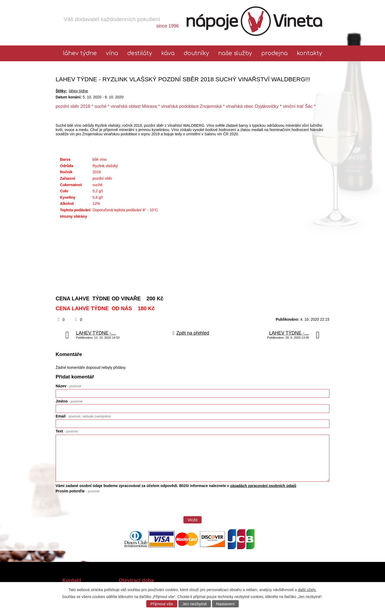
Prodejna (274, 53)
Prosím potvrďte (77, 491)
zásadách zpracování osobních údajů (263, 486)
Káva (168, 53)
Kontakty (309, 53)
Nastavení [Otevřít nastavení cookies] (225, 604)
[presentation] (96, 506)
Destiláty (139, 53)
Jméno (69, 401)
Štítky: (61, 91)
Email (83, 416)
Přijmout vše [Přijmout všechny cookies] (162, 604)
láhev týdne (80, 53)
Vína (112, 53)
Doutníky (196, 53)
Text (67, 431)
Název (68, 386)
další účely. (307, 590)
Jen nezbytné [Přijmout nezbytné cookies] (194, 604)
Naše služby (235, 53)
